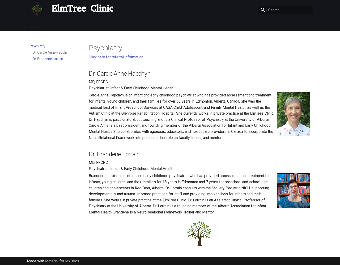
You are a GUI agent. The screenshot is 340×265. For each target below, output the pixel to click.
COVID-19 (71, 26)
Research (186, 26)
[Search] (285, 10)
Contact (261, 26)
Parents (90, 26)
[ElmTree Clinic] (37, 10)
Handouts (279, 26)
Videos (204, 26)
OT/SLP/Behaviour (159, 26)
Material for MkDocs (62, 261)
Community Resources (232, 26)
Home (34, 26)
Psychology (131, 26)
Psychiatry (109, 26)
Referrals (51, 26)
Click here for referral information (116, 57)
